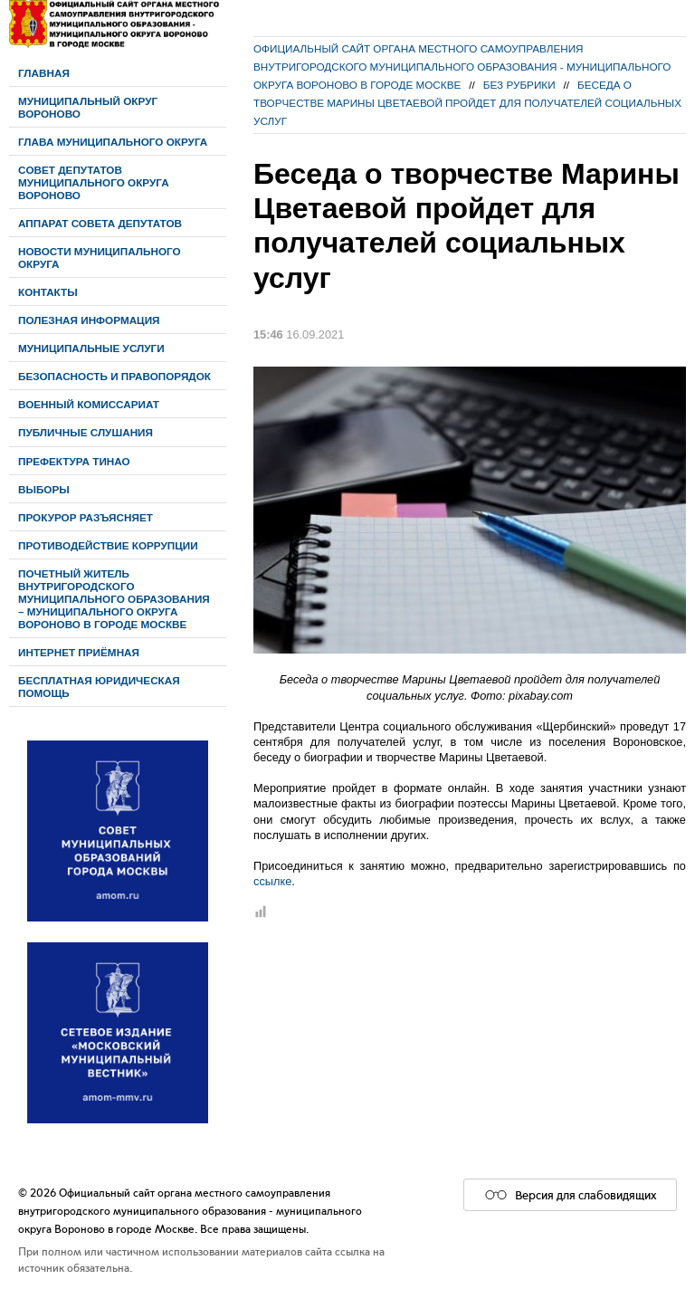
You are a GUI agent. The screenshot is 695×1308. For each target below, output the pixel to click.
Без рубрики (519, 85)
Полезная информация (89, 320)
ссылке (272, 881)
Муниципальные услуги (91, 348)
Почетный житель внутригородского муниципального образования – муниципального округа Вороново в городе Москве (114, 599)
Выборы (44, 489)
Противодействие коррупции (108, 545)
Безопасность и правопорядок (114, 376)
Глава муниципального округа (112, 142)
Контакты (48, 292)
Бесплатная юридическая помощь (99, 686)
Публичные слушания (85, 432)
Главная (44, 73)
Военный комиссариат (88, 404)
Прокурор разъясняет (85, 517)
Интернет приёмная (78, 652)
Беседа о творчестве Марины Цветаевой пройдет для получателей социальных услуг (467, 103)
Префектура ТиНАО (74, 461)
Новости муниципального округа (99, 257)
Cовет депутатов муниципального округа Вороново (93, 182)
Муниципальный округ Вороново (87, 107)
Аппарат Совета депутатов (100, 223)
